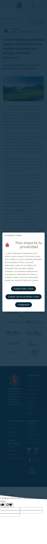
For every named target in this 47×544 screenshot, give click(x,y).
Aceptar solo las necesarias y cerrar (23, 296)
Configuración (23, 304)
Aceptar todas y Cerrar (23, 288)
